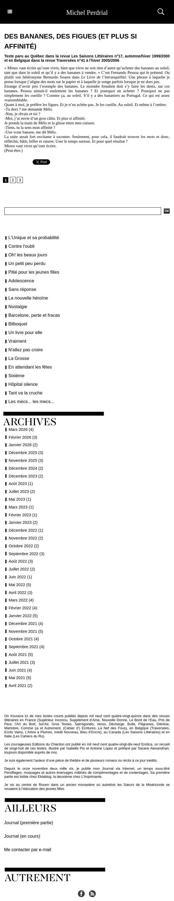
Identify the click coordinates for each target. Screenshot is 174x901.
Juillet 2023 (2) (21, 479)
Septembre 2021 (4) (25, 635)
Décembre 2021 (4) (25, 612)
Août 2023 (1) (19, 472)
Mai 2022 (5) (19, 573)
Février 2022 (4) (22, 596)
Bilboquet (16, 318)
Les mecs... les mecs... (27, 390)
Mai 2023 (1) (19, 487)
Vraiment (15, 334)
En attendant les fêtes (26, 358)
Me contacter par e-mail (22, 835)
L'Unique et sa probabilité (29, 238)
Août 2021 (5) (19, 643)
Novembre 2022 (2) (25, 526)
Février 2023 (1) (22, 503)
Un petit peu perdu (23, 262)
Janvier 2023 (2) (22, 510)
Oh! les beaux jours (24, 254)
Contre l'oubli (19, 246)
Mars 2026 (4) (20, 417)
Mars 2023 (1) (20, 495)
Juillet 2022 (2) (21, 557)
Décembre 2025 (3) (25, 441)
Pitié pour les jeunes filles (29, 270)
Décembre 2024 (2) (25, 456)
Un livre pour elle (22, 326)
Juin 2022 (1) (20, 565)
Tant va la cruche (22, 382)
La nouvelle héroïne (24, 294)
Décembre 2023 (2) (25, 464)
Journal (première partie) (23, 810)
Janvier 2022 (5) (22, 604)
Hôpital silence (20, 374)
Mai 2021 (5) (19, 666)
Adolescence (19, 278)
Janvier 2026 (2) (22, 433)
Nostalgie (16, 302)
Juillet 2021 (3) (21, 650)
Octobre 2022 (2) (23, 534)
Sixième (15, 366)
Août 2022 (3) (19, 549)
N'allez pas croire (22, 342)
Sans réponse (20, 286)
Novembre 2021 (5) (25, 619)
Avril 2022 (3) (19, 581)
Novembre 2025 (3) (25, 448)
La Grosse (17, 350)
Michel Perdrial (87, 12)
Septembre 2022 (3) (25, 542)
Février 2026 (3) (22, 425)
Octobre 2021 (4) (23, 627)
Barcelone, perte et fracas (29, 310)
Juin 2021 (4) (20, 658)
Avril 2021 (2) (19, 674)
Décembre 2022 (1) (25, 518)
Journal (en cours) (18, 822)
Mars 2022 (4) (20, 588)
